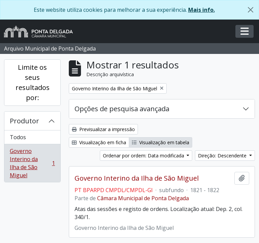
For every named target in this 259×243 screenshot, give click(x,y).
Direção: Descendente (223, 155)
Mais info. (201, 9)
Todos (18, 137)
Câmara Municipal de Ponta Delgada (143, 198)
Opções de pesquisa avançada (122, 108)
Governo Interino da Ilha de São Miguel (32, 163)
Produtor (24, 120)
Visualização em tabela (160, 142)
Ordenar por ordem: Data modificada (144, 155)
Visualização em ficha (99, 142)
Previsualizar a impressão (103, 129)
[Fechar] (250, 9)
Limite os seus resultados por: (33, 82)
